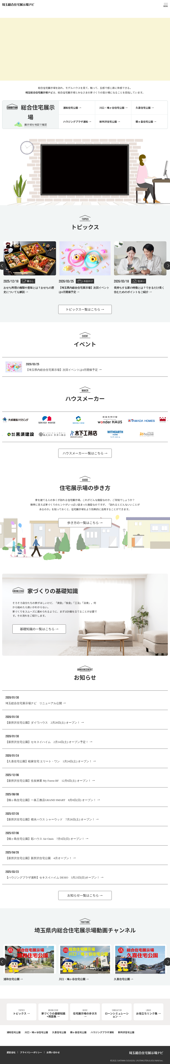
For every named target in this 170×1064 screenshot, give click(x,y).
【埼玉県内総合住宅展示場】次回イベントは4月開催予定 (62, 369)
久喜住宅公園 (59, 1032)
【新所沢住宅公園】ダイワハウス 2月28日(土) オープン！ (42, 722)
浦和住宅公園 (14, 1032)
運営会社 (11, 1052)
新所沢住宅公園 (126, 1032)
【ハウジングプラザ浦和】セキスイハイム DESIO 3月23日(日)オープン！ (52, 877)
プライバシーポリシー (31, 1052)
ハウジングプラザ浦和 (102, 1032)
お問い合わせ (53, 1052)
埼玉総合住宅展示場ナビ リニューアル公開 (33, 703)
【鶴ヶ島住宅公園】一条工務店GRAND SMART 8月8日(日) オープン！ (50, 800)
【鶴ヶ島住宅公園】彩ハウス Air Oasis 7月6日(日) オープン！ (45, 838)
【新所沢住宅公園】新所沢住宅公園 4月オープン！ (38, 858)
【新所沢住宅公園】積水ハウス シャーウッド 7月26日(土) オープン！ (50, 819)
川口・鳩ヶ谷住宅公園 (36, 1032)
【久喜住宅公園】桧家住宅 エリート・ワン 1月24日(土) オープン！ (48, 761)
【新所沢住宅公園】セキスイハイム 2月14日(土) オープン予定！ (46, 742)
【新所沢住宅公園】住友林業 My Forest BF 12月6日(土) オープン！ (48, 780)
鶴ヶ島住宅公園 (78, 1032)
